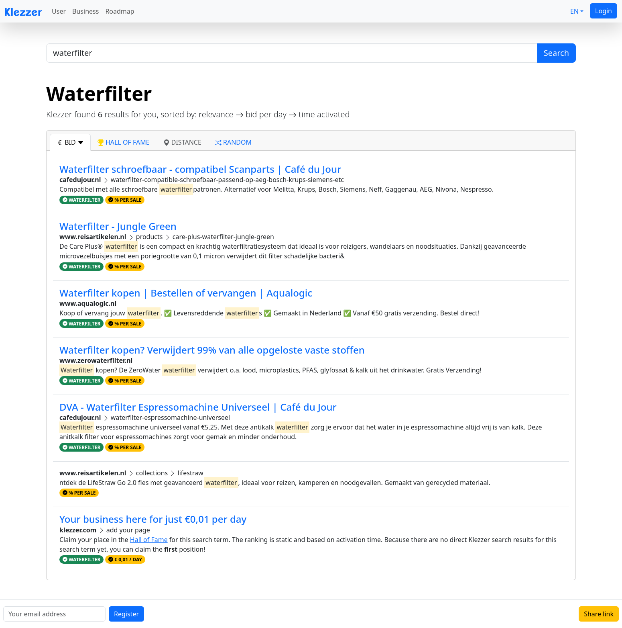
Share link (599, 614)
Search (556, 52)
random (233, 142)
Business (85, 11)
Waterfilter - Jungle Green (118, 226)
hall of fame (124, 142)
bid (70, 142)
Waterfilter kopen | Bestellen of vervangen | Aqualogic (185, 292)
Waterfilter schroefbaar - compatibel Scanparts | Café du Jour (200, 169)
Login (603, 10)
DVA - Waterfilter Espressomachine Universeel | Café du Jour (198, 406)
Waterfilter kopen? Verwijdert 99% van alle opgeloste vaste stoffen (212, 349)
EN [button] (574, 11)
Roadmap (119, 11)
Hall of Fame (149, 539)
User (59, 11)
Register (126, 614)
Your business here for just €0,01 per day (152, 519)
